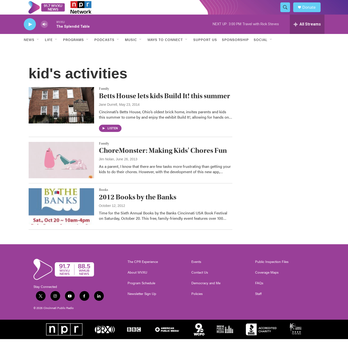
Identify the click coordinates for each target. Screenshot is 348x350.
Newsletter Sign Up (142, 305)
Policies (197, 305)
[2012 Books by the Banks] (61, 217)
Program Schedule (141, 294)
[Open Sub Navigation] (38, 50)
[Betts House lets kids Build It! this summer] (61, 116)
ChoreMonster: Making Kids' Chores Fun (163, 161)
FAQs (259, 294)
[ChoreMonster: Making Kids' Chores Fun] (61, 171)
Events (196, 273)
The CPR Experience (143, 273)
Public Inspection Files (272, 273)
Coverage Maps (267, 283)
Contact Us (199, 283)
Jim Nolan (106, 170)
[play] (30, 35)
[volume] (44, 35)
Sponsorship (235, 50)
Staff (258, 305)
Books (103, 201)
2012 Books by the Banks (137, 208)
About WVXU (137, 283)
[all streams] (307, 35)
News (29, 50)
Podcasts (104, 50)
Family (104, 100)
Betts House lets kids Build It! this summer (164, 107)
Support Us (205, 50)
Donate (312, 12)
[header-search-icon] (287, 13)
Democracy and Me (205, 294)
